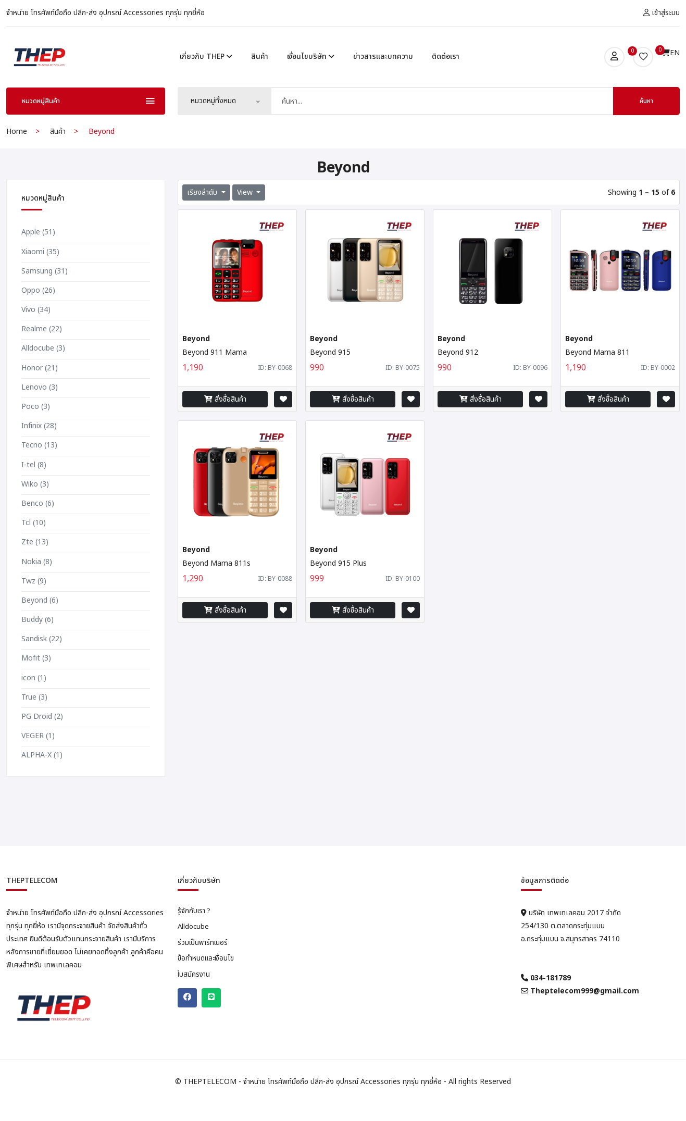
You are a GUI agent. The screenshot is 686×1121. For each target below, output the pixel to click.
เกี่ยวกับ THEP (206, 64)
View (246, 209)
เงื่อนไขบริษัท (310, 64)
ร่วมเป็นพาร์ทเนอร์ (204, 961)
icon (33, 694)
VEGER (38, 753)
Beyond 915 (330, 369)
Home (16, 148)
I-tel (33, 481)
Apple (38, 249)
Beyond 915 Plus (338, 580)
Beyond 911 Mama (214, 369)
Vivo (36, 326)
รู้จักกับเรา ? (195, 928)
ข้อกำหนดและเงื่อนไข (208, 978)
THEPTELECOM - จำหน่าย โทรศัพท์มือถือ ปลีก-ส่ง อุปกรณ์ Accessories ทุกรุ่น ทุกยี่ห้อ (313, 1098)
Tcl (33, 539)
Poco (35, 423)
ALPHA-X (42, 772)
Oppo (38, 307)
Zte (34, 559)
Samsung (44, 287)
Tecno (39, 462)
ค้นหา (646, 118)
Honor (39, 384)
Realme (41, 346)
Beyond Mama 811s (216, 580)
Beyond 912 (458, 369)
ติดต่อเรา (445, 64)
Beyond (39, 617)
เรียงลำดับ (203, 209)
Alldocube (43, 365)
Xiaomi (40, 268)
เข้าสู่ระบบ (661, 12)
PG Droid (42, 733)
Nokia (36, 578)
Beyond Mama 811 (597, 369)
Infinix (39, 443)
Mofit (36, 675)
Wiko (35, 500)
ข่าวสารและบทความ (383, 64)
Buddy (37, 636)
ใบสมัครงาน (194, 995)
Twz (33, 597)
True (34, 713)
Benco (37, 520)
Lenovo (39, 403)
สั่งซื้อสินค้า (225, 416)
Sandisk (41, 656)
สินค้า (259, 64)
